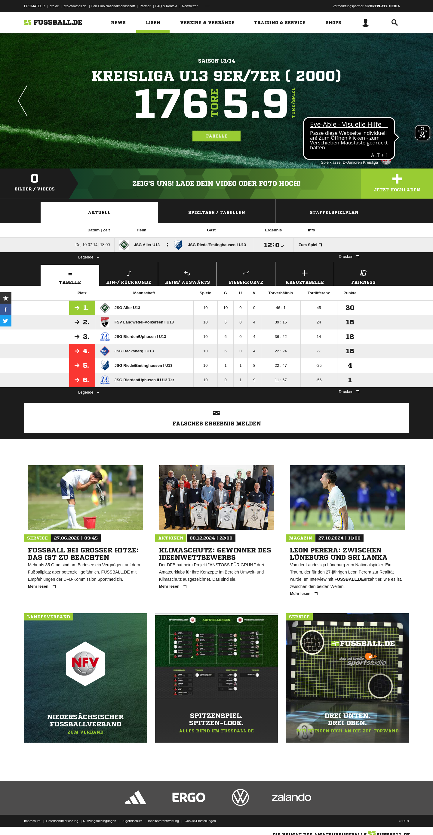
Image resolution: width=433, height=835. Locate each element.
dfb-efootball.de (75, 6)
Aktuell (99, 212)
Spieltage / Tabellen (216, 212)
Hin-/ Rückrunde (129, 276)
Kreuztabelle (304, 276)
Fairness (363, 276)
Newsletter (190, 6)
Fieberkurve (246, 276)
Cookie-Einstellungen (200, 821)
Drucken (349, 256)
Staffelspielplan (334, 212)
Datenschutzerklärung (62, 821)
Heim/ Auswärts (187, 276)
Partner (145, 6)
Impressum (32, 821)
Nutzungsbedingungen (99, 821)
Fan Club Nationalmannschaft (113, 6)
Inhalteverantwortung (163, 821)
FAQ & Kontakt (166, 6)
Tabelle (216, 136)
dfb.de (54, 6)
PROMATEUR (34, 6)
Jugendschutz (132, 821)
